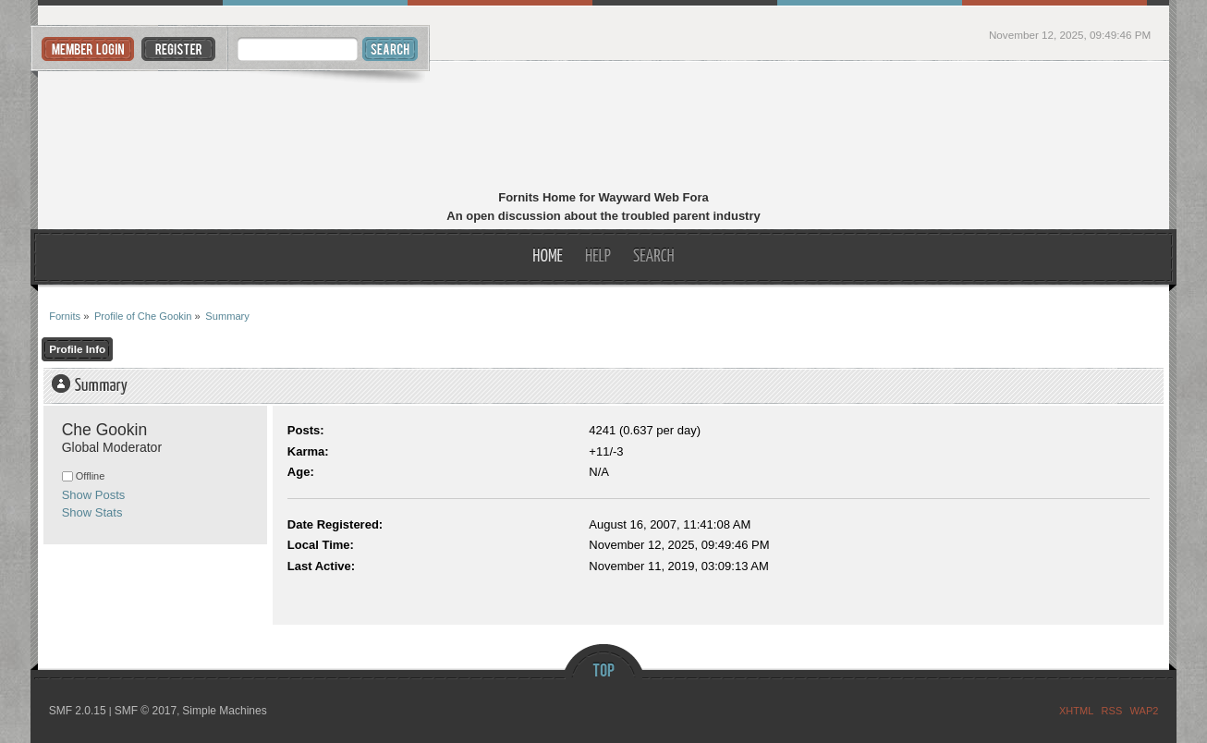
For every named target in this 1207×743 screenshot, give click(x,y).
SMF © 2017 (146, 710)
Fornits (604, 128)
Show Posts (94, 495)
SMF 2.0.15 (77, 710)
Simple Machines (224, 710)
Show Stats (92, 512)
